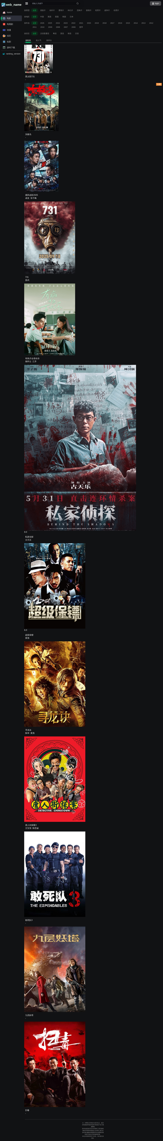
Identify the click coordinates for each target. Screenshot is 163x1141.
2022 (73, 23)
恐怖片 (79, 10)
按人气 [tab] (38, 40)
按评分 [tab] (49, 40)
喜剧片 (43, 10)
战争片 (107, 10)
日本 (71, 17)
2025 (50, 23)
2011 (35, 27)
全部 (34, 10)
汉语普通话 (44, 33)
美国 (49, 17)
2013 (143, 23)
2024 (58, 23)
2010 (42, 27)
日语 (77, 33)
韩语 (69, 33)
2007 (66, 27)
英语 (62, 33)
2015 (128, 23)
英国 (57, 17)
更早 (81, 27)
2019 (97, 23)
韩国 (64, 17)
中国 (42, 17)
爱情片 (61, 10)
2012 (151, 23)
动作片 (52, 10)
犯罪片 (98, 10)
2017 (112, 23)
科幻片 (70, 10)
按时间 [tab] (28, 40)
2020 (89, 23)
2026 (42, 23)
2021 (81, 23)
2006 (74, 27)
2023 (65, 23)
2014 (136, 23)
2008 (58, 27)
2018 (104, 23)
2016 (120, 23)
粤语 (55, 33)
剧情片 (88, 10)
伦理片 (116, 10)
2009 (50, 27)
